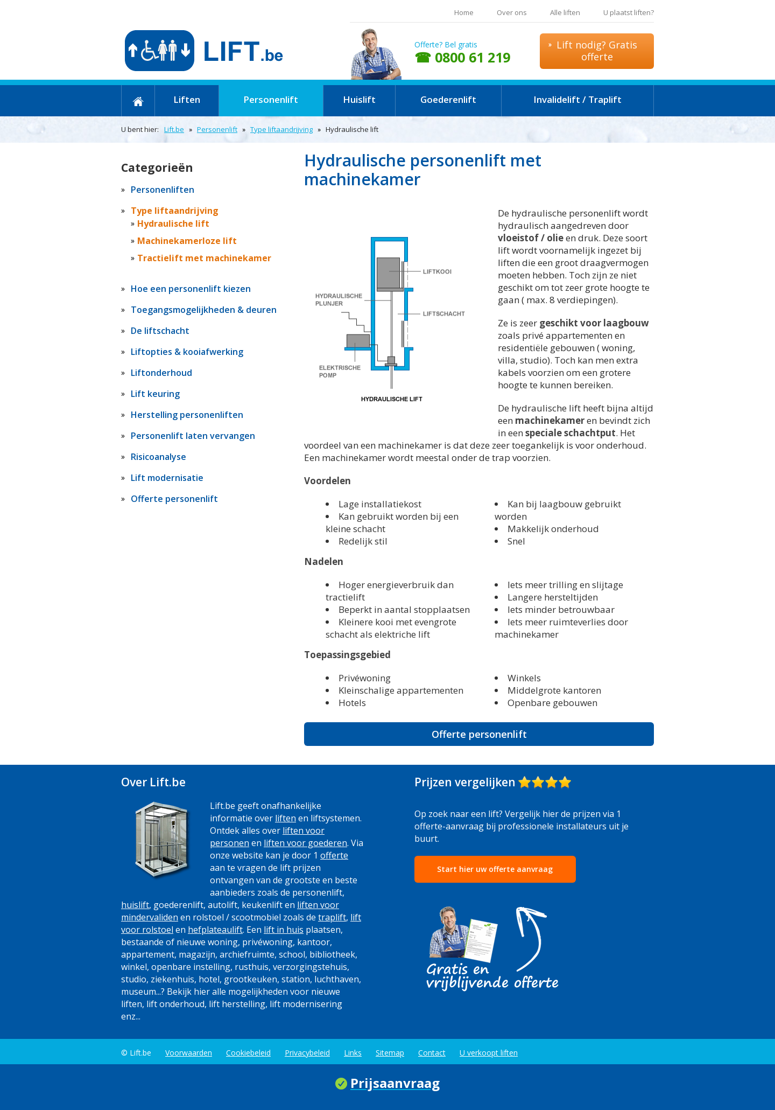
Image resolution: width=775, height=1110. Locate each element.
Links (353, 1053)
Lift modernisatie (167, 478)
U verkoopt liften (489, 1053)
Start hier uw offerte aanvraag (495, 869)
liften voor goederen (305, 843)
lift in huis (284, 930)
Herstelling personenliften (187, 415)
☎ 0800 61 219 (462, 57)
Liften (186, 99)
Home (464, 12)
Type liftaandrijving (281, 129)
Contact (432, 1053)
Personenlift (270, 99)
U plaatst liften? (628, 12)
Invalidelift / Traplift (577, 99)
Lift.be (174, 129)
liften (285, 818)
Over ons (512, 12)
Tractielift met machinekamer (204, 258)
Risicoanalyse (158, 457)
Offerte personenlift (479, 734)
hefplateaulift (215, 930)
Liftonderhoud (161, 373)
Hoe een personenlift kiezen (191, 289)
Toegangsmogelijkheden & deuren (204, 310)
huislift (135, 905)
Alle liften (565, 12)
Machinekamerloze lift (187, 241)
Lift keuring (155, 394)
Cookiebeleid (248, 1053)
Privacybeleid (307, 1053)
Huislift (359, 99)
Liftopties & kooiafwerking (187, 352)
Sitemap (390, 1053)
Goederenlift (448, 99)
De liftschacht (160, 331)
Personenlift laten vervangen (193, 436)
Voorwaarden (188, 1053)
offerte (334, 855)
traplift (332, 917)
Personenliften (162, 190)
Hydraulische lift (173, 223)
